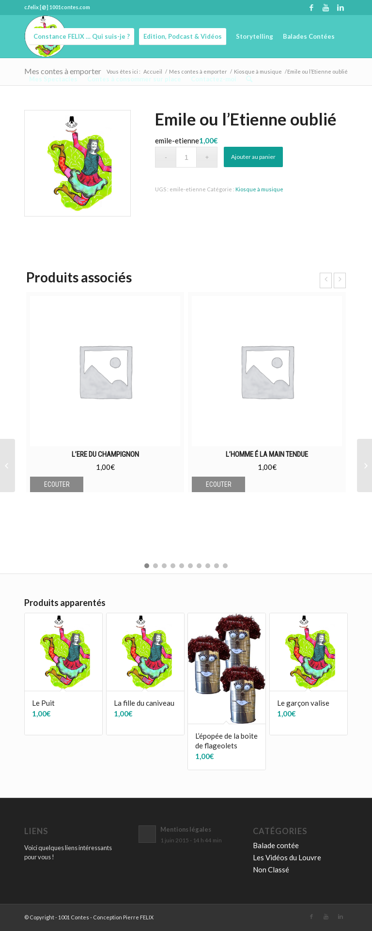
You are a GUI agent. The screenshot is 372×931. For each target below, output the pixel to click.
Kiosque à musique (259, 189)
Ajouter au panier (253, 156)
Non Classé (271, 869)
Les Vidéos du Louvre (287, 857)
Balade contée (276, 845)
